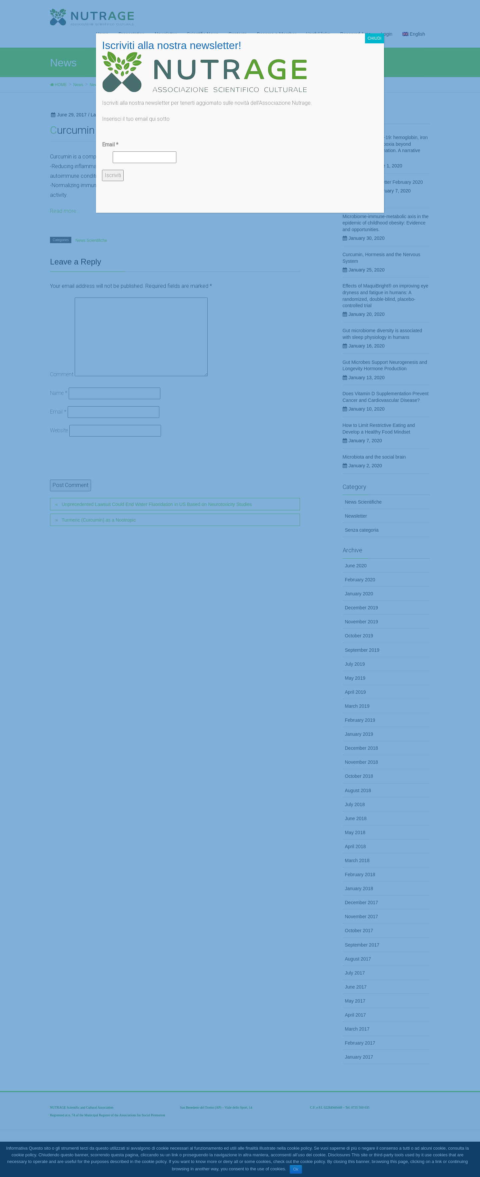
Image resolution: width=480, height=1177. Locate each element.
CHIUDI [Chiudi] (374, 38)
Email (110, 144)
